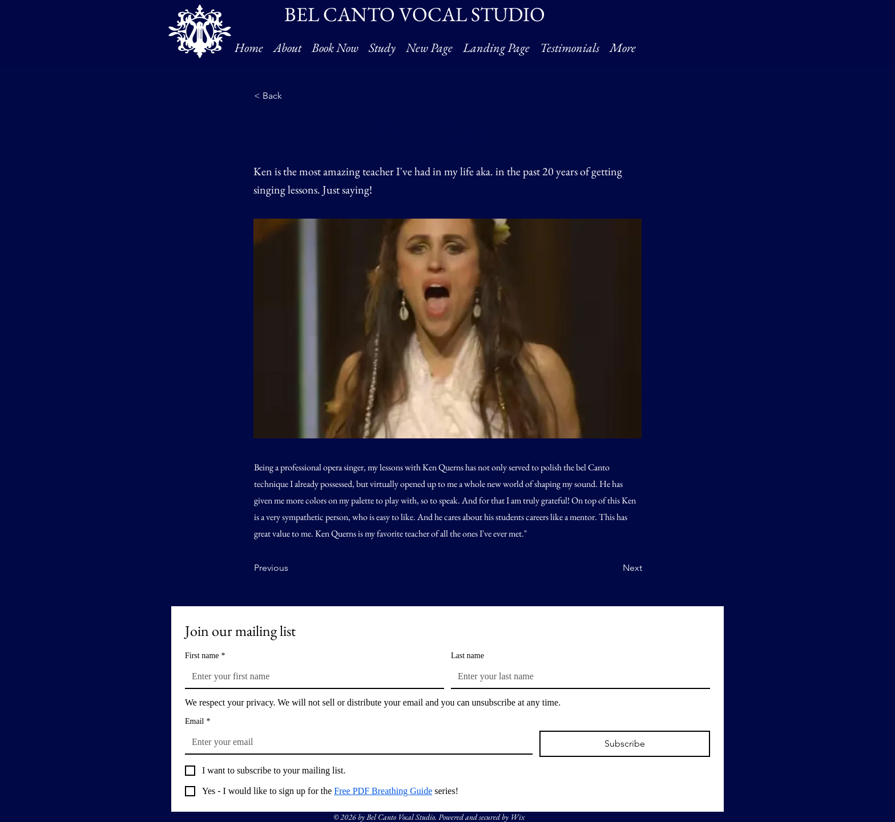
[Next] (613, 568)
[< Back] (291, 95)
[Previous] (291, 568)
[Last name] (577, 676)
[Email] (355, 742)
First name (205, 655)
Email (197, 721)
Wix (517, 817)
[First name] (311, 676)
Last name (467, 655)
